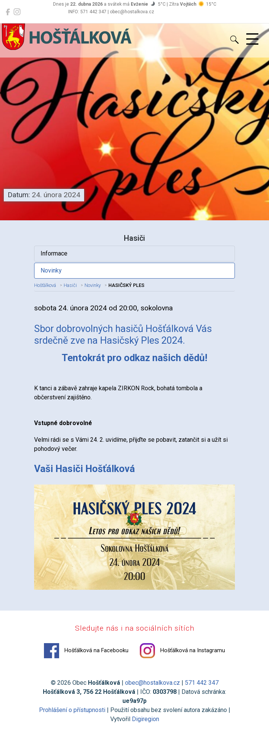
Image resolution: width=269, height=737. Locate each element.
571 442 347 (202, 682)
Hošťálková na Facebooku (86, 650)
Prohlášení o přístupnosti (72, 710)
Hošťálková (45, 285)
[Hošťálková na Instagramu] (17, 12)
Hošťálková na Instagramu (182, 650)
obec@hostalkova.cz (152, 682)
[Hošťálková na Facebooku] (8, 12)
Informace (54, 253)
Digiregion (145, 719)
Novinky (51, 270)
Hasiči (70, 285)
